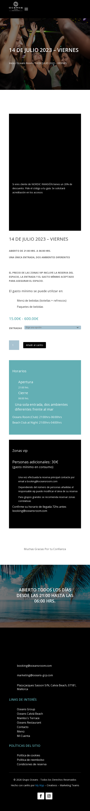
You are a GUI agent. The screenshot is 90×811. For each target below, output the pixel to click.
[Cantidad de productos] (14, 345)
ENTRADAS (15, 328)
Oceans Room (25, 63)
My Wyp (39, 785)
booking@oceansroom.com (42, 481)
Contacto (22, 727)
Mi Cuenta (23, 736)
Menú (20, 731)
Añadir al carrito (34, 345)
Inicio (12, 63)
